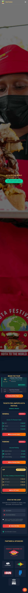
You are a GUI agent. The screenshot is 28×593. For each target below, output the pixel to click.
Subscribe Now (14, 526)
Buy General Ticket (14, 434)
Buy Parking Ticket (14, 462)
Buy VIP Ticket (14, 490)
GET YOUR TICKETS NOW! (14, 181)
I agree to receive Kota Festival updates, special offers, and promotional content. (13, 520)
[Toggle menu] (25, 2)
